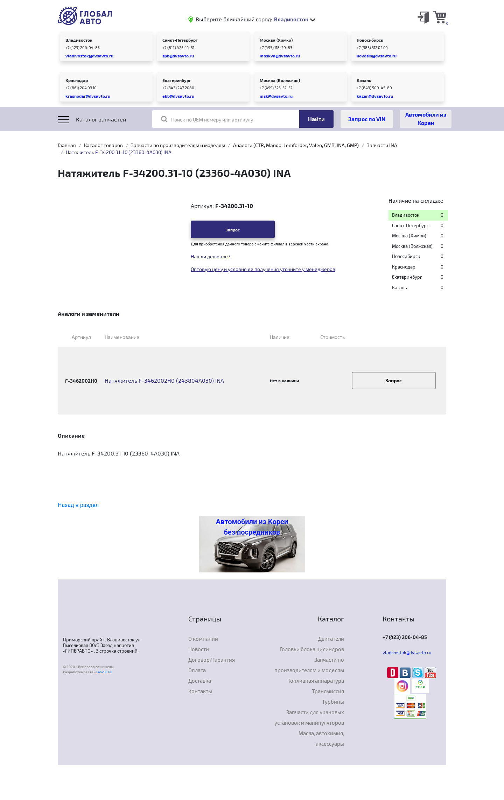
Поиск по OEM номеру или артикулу (207, 119)
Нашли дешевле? (210, 256)
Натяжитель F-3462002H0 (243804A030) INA (164, 380)
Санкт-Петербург (180, 39)
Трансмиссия (328, 691)
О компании (203, 638)
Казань (364, 80)
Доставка (199, 680)
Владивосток (78, 39)
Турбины (333, 701)
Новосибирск (370, 39)
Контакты (200, 691)
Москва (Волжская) (280, 80)
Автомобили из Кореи (425, 118)
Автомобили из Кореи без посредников (252, 526)
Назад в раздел (78, 505)
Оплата (197, 670)
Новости (198, 649)
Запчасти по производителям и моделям (178, 145)
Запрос (232, 229)
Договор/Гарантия (211, 659)
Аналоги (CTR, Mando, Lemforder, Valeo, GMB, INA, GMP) (296, 145)
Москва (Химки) (276, 39)
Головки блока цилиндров (312, 649)
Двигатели (331, 638)
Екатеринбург (176, 80)
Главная (67, 145)
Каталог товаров (103, 145)
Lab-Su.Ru (104, 672)
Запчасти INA (382, 145)
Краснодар (76, 80)
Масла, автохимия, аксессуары (321, 738)
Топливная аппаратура (316, 680)
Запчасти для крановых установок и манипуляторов (309, 717)
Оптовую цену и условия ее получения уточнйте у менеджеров (263, 269)
